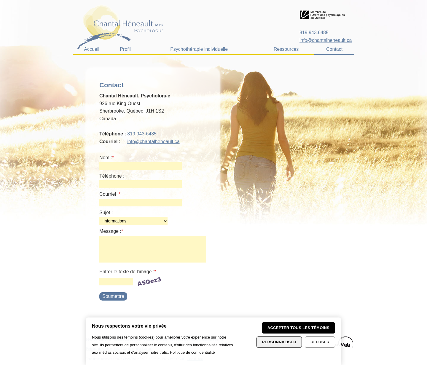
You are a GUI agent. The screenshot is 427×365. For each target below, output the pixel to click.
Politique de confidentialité (192, 352)
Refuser (319, 342)
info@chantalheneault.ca (325, 40)
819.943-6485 (142, 133)
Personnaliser (279, 342)
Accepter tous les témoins (298, 328)
